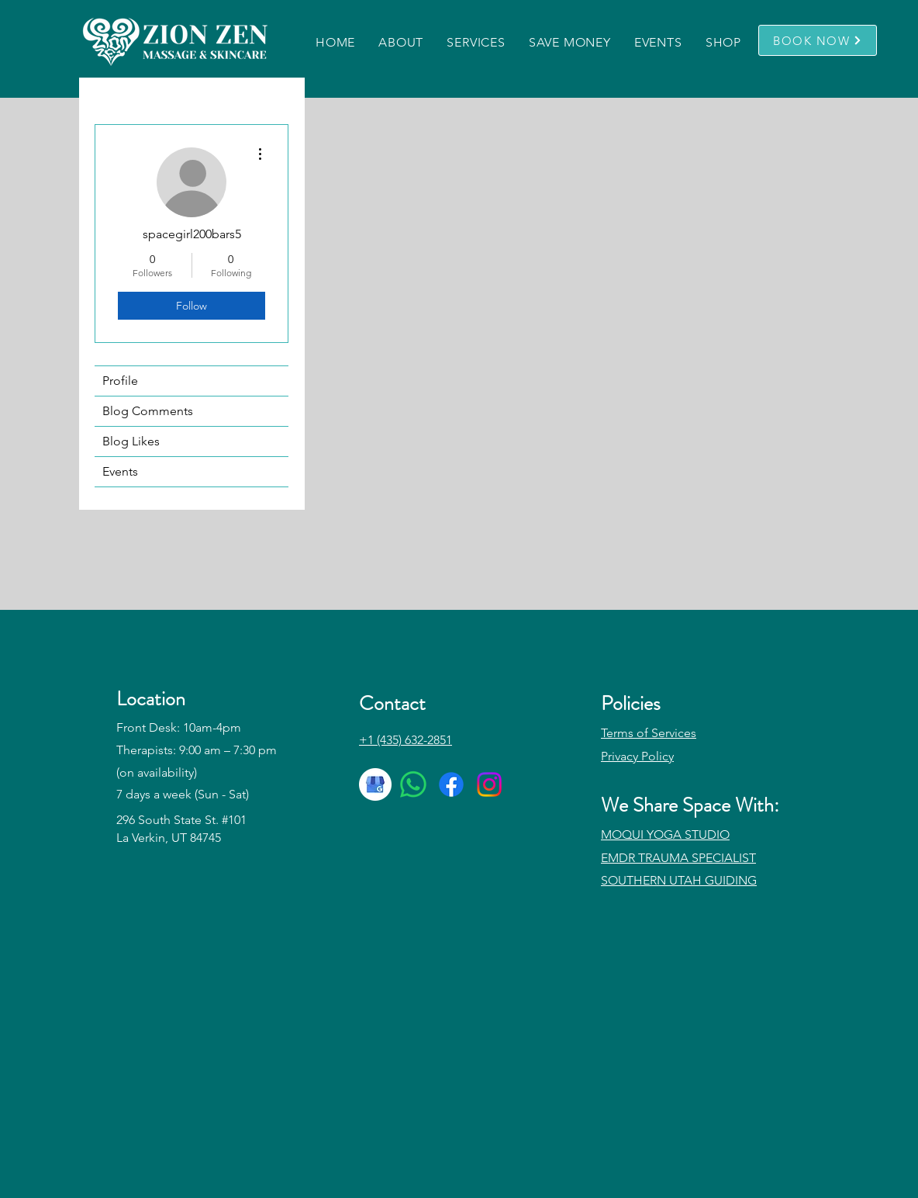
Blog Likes (131, 441)
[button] (402, 42)
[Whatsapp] (413, 784)
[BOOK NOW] (817, 40)
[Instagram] (489, 784)
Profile (120, 380)
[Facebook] (451, 784)
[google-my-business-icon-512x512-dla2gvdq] (375, 784)
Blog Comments (147, 410)
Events (120, 471)
